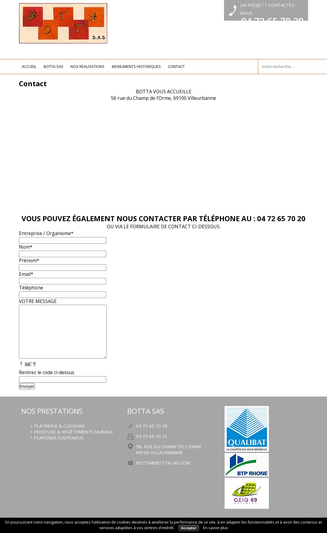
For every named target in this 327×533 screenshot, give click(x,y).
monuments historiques (136, 66)
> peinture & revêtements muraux (71, 432)
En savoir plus (215, 527)
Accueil (29, 66)
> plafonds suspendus (57, 438)
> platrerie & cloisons (57, 426)
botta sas (53, 66)
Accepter (188, 528)
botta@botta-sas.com (163, 463)
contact (176, 66)
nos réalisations (87, 66)
